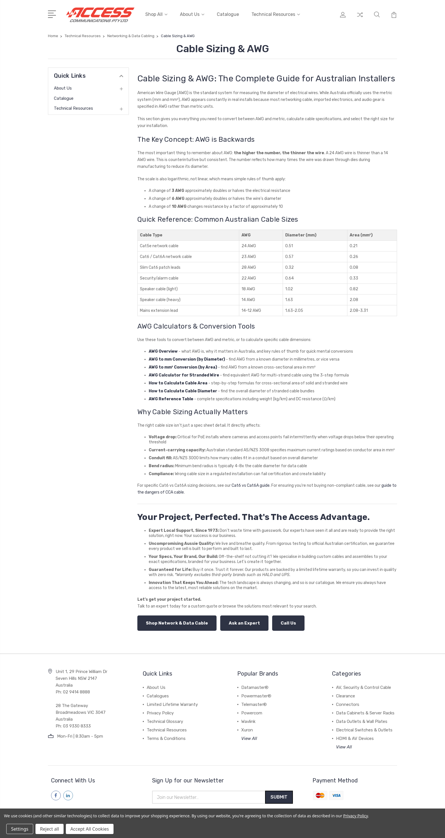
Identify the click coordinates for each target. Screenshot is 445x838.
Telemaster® (254, 702)
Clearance (345, 694)
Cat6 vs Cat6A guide (251, 483)
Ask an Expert (244, 621)
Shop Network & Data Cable (177, 621)
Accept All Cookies (89, 829)
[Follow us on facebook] (56, 793)
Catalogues (158, 694)
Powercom (251, 711)
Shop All (156, 13)
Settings (19, 829)
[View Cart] (394, 17)
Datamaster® (254, 685)
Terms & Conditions (166, 736)
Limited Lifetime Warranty (172, 702)
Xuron (247, 728)
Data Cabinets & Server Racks (365, 711)
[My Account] (343, 17)
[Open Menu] (53, 12)
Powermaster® (256, 694)
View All (249, 736)
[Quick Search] (377, 17)
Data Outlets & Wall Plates (361, 719)
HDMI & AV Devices (355, 736)
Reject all (49, 829)
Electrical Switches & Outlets (364, 728)
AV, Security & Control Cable (363, 685)
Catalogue (228, 13)
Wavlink (248, 719)
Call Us (288, 621)
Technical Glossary (165, 719)
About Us (192, 13)
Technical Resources (275, 13)
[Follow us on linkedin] (68, 793)
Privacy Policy (160, 711)
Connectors (347, 702)
